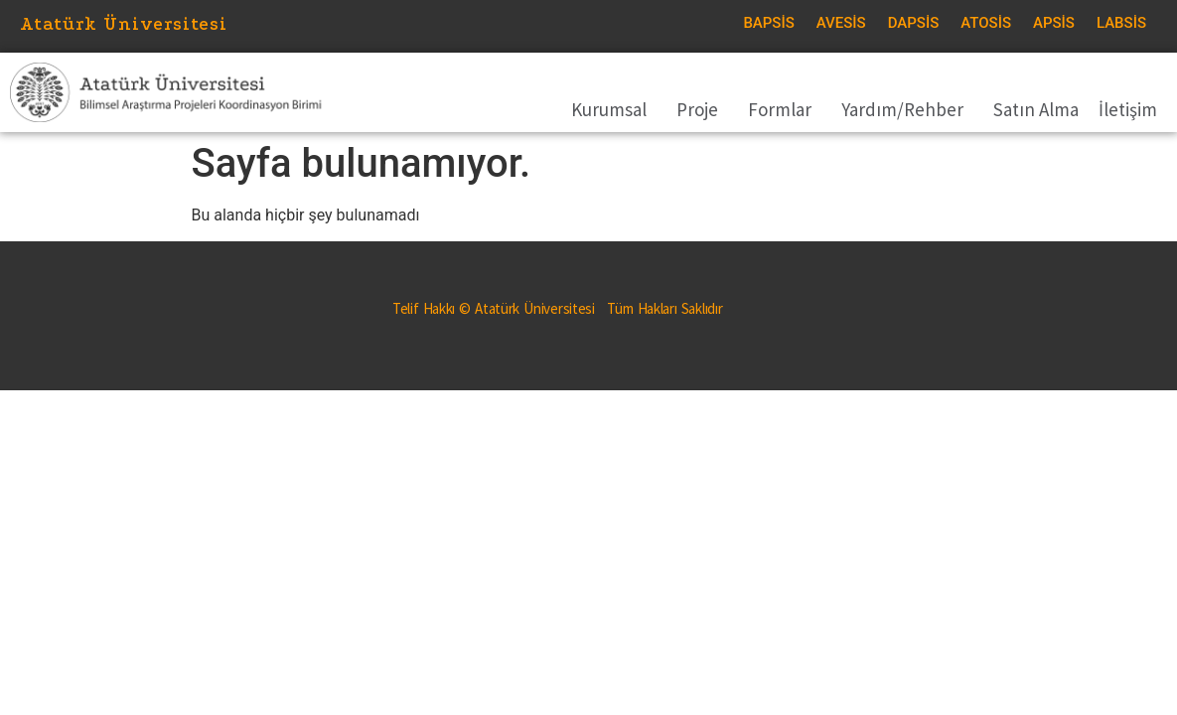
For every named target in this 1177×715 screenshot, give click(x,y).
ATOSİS (985, 23)
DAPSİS (914, 23)
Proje (702, 109)
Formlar (784, 109)
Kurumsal (614, 109)
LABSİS (1121, 23)
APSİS (1054, 23)
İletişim (1128, 109)
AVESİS (841, 23)
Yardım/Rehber (907, 109)
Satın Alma (1036, 109)
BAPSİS (768, 23)
